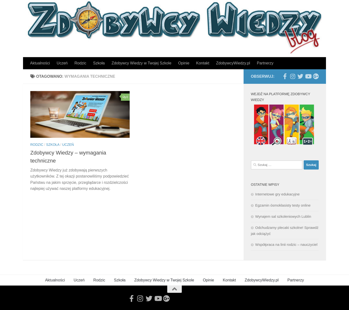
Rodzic (80, 63)
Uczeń (62, 63)
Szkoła (99, 63)
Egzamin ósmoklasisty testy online (282, 205)
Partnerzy (265, 63)
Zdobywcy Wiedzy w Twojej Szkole (141, 63)
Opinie (183, 63)
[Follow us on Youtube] (308, 76)
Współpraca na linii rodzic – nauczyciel (286, 244)
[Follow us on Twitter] (300, 76)
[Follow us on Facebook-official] (285, 76)
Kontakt (202, 63)
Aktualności (40, 63)
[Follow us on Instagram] (292, 76)
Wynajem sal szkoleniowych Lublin (283, 216)
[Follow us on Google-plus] (316, 76)
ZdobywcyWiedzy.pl (233, 63)
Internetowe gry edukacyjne (277, 194)
